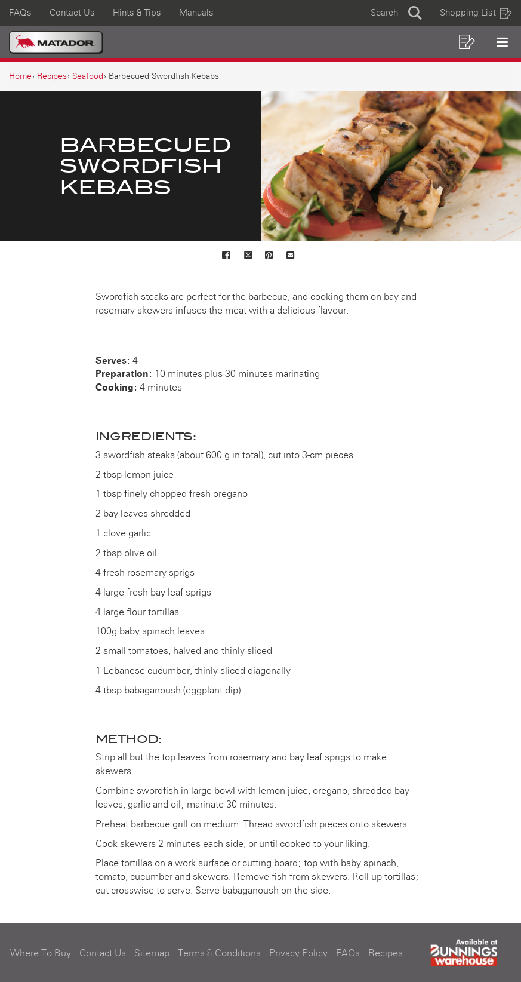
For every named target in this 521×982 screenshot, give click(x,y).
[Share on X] (248, 256)
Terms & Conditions (219, 953)
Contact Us (72, 12)
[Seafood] (87, 76)
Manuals (196, 12)
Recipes (385, 953)
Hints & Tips (137, 12)
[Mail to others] (291, 256)
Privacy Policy (298, 953)
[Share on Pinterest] (270, 256)
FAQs (20, 12)
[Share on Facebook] (227, 256)
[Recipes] (52, 76)
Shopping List (476, 13)
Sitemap (151, 953)
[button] (396, 13)
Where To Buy (40, 953)
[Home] (20, 76)
